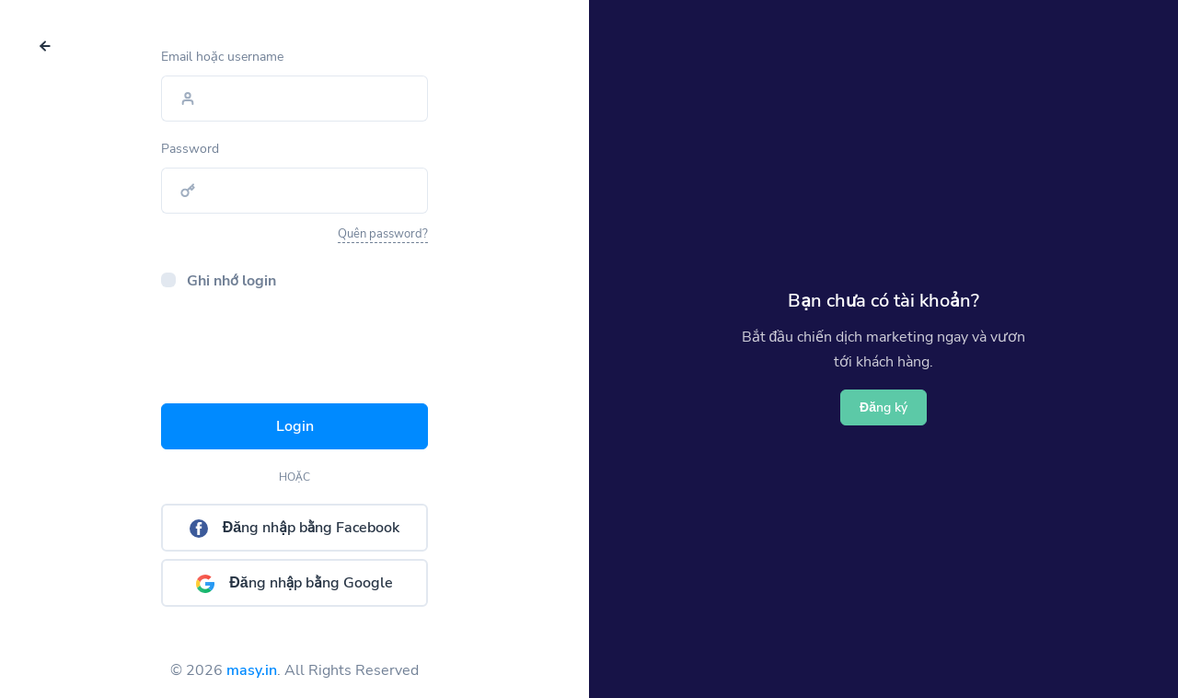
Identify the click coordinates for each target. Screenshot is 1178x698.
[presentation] (301, 353)
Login (295, 426)
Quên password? (383, 234)
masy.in (251, 670)
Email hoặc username (222, 56)
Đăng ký (883, 407)
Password (190, 148)
